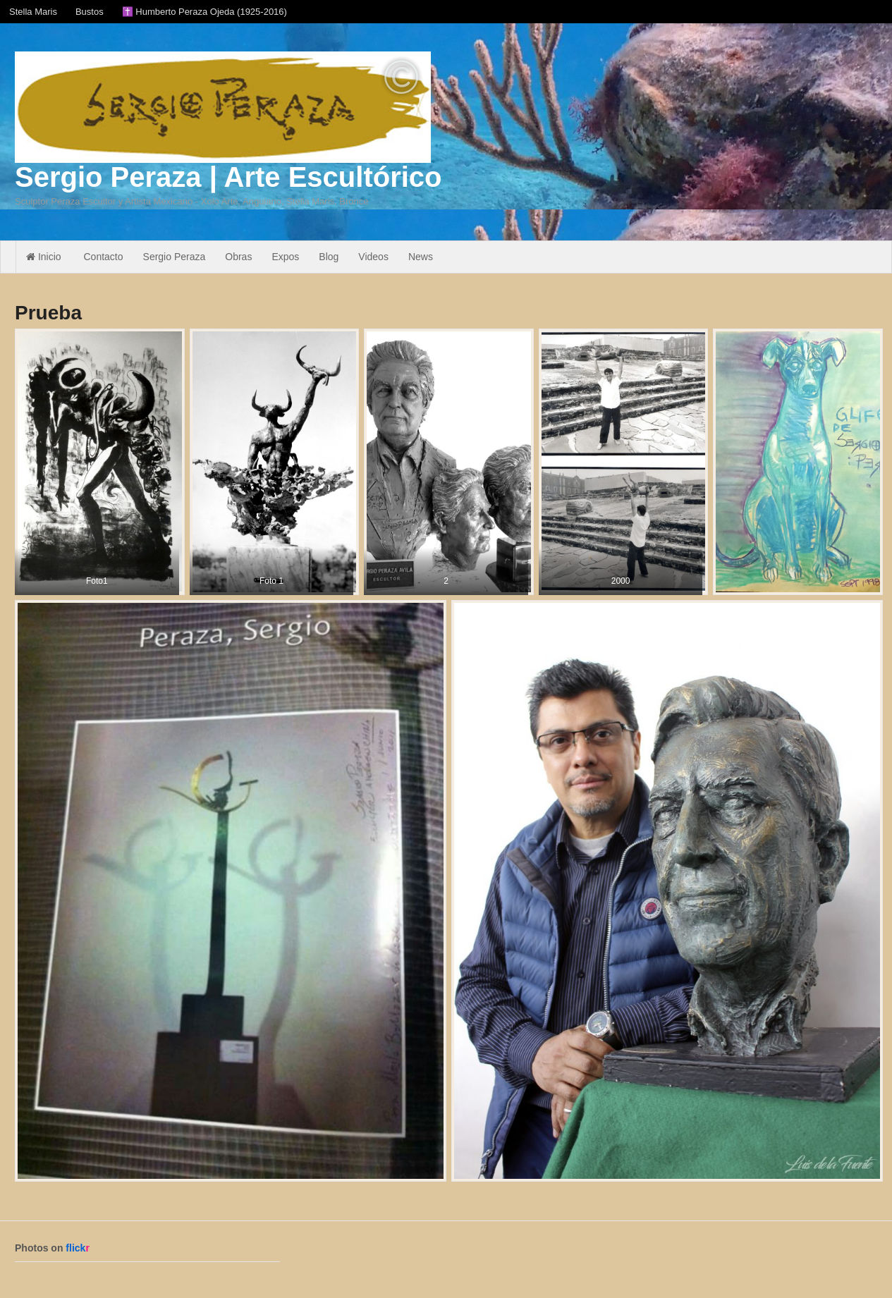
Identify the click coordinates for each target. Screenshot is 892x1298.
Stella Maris (33, 11)
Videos (373, 256)
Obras (238, 256)
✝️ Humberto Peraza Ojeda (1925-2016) (204, 11)
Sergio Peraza (174, 256)
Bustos (89, 11)
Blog (328, 256)
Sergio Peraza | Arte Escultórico (228, 176)
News (420, 256)
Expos (285, 256)
